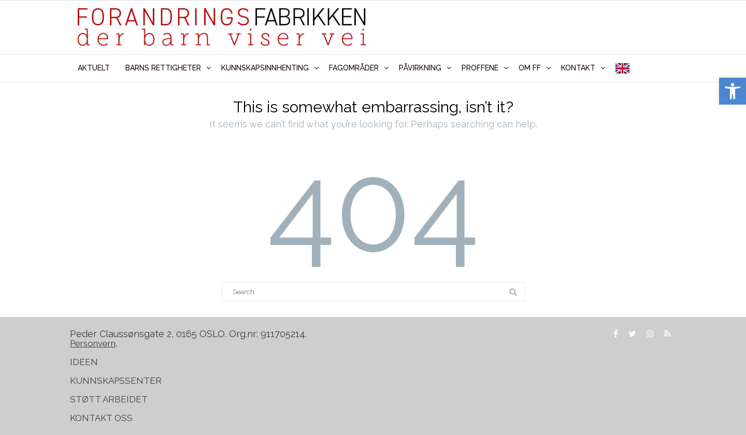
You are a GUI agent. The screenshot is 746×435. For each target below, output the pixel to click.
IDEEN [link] (84, 362)
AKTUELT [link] (94, 68)
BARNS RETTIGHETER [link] (163, 68)
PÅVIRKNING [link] (420, 68)
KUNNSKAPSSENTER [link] (116, 380)
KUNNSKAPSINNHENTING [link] (265, 68)
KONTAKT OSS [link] (101, 418)
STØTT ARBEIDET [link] (110, 399)
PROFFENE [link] (480, 68)
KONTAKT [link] (578, 68)
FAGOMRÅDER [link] (354, 68)
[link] (732, 91)
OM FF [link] (530, 68)
